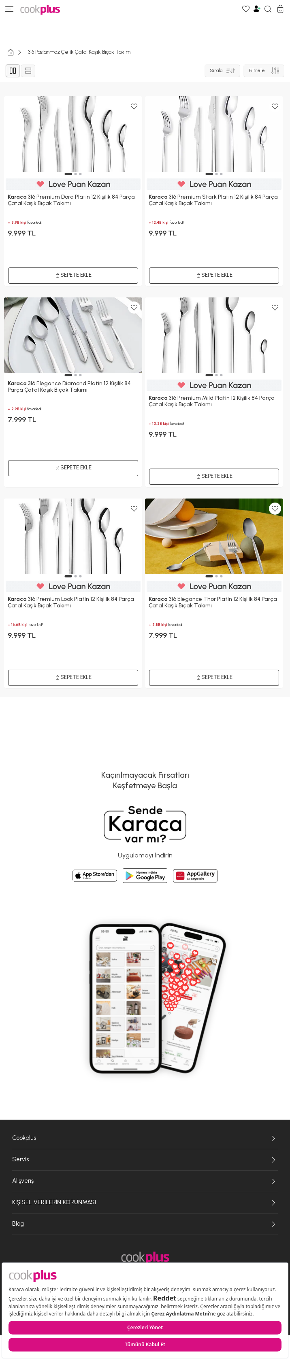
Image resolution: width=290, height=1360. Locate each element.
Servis (145, 1159)
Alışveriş (145, 1181)
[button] (68, 576)
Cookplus (145, 1138)
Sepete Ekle (73, 677)
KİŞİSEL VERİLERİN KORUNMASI (145, 1202)
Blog (145, 1224)
